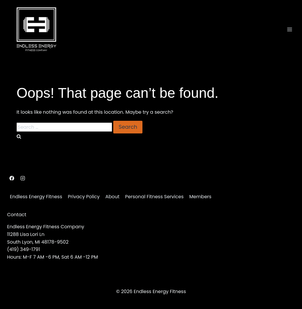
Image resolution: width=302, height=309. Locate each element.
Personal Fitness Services (154, 196)
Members (200, 196)
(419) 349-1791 (23, 249)
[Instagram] (22, 178)
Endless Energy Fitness (36, 196)
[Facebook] (12, 178)
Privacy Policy (84, 196)
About (112, 196)
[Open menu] (289, 29)
